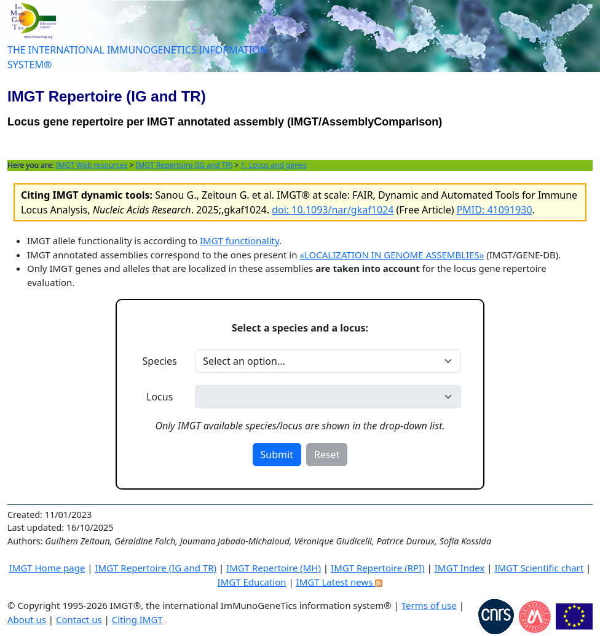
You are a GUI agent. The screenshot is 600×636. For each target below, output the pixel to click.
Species (160, 361)
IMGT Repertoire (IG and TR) (183, 165)
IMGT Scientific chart (538, 568)
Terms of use (429, 605)
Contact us (79, 619)
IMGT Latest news (339, 582)
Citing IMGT (137, 619)
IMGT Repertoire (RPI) (378, 568)
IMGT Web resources (92, 165)
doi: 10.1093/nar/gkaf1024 (332, 210)
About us (26, 619)
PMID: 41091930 (494, 210)
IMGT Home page (47, 568)
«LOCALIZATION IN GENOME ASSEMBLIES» (391, 254)
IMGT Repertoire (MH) (273, 568)
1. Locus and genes (274, 165)
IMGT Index (460, 568)
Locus (159, 396)
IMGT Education (252, 582)
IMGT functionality (239, 240)
